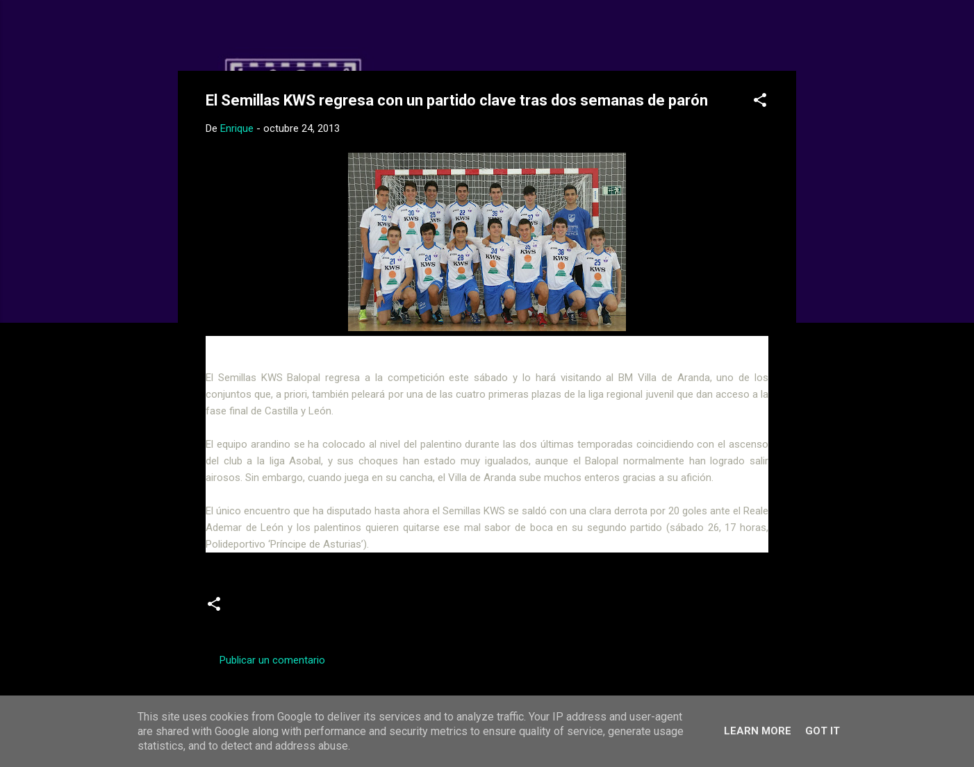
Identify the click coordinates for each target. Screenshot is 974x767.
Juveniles (261, 609)
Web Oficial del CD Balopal (311, 33)
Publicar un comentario (272, 660)
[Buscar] (787, 38)
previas (316, 609)
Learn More (757, 731)
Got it (822, 731)
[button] (760, 102)
